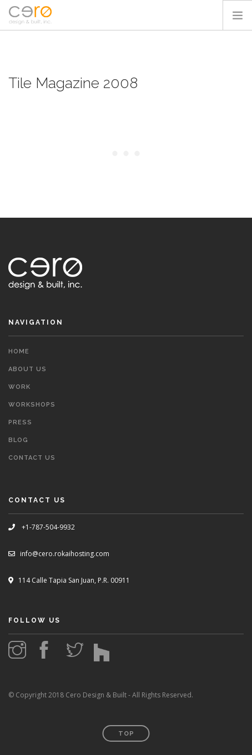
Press (20, 422)
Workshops (32, 404)
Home (18, 351)
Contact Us (32, 457)
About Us (27, 369)
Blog (18, 440)
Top (126, 733)
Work (19, 387)
